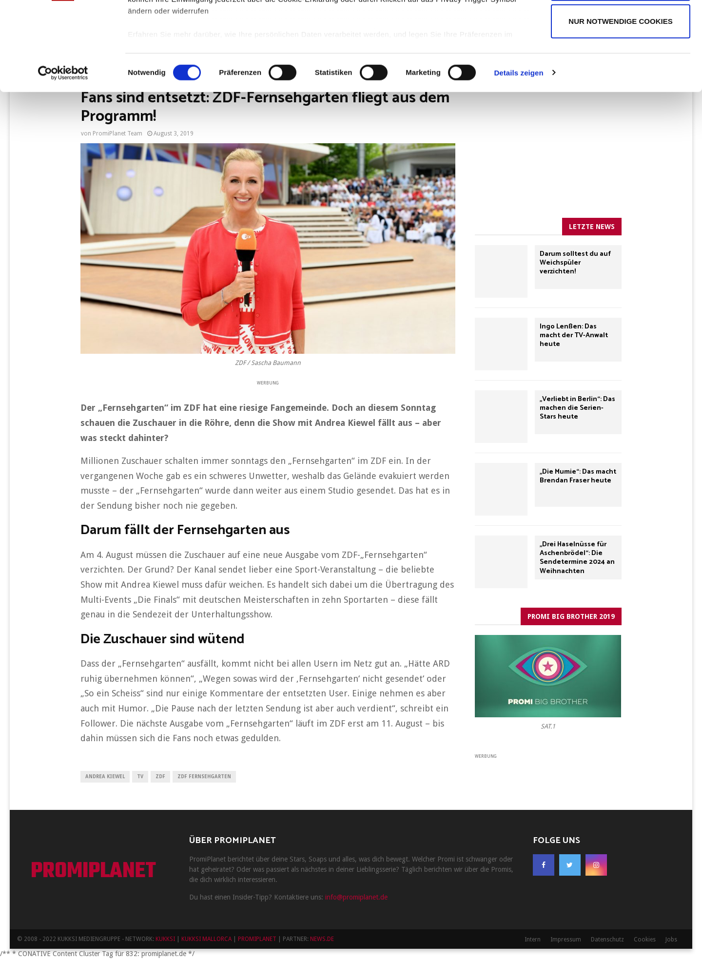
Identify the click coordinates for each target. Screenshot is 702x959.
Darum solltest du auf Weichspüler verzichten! (575, 263)
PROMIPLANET (93, 871)
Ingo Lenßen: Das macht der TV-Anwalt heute (574, 335)
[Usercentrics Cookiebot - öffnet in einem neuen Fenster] (63, 156)
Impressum (565, 939)
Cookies (645, 939)
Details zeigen (518, 156)
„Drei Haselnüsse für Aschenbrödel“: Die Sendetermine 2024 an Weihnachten (577, 558)
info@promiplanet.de (356, 897)
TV (140, 776)
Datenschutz (607, 939)
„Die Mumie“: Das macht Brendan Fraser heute (578, 476)
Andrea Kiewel (105, 776)
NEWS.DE (322, 939)
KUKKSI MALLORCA (206, 939)
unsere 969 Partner (192, 35)
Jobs (671, 939)
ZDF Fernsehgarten (204, 776)
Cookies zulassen (620, 28)
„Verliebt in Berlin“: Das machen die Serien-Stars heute (577, 408)
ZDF (160, 776)
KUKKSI (165, 939)
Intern (533, 939)
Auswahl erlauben (620, 66)
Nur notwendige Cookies (620, 104)
